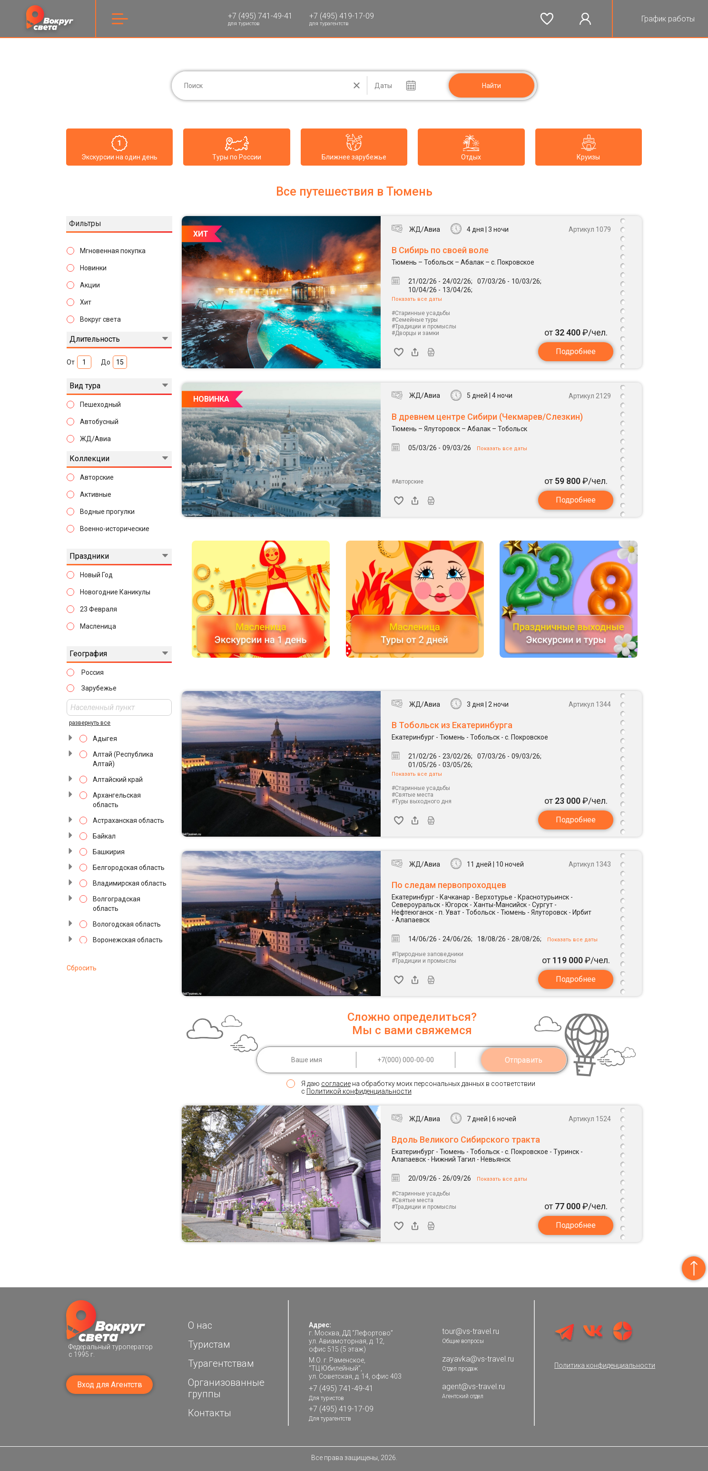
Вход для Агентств (109, 1384)
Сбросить (82, 968)
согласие (336, 1083)
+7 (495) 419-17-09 (341, 15)
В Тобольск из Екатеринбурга (452, 725)
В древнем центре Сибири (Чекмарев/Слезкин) (487, 417)
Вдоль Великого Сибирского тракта (466, 1140)
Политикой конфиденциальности (359, 1091)
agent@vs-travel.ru (473, 1386)
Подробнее (576, 351)
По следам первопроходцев (449, 885)
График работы (668, 18)
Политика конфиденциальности (604, 1365)
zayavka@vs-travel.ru (478, 1358)
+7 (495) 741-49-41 (260, 15)
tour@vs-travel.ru (470, 1331)
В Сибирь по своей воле (440, 250)
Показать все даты (417, 299)
